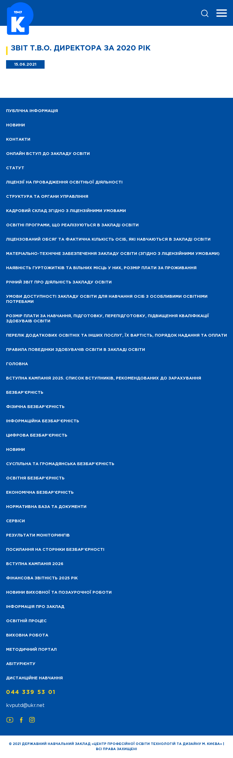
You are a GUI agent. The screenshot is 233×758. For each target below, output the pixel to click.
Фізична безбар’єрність (35, 407)
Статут (15, 168)
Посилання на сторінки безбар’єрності (55, 549)
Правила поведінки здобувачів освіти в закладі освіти (75, 350)
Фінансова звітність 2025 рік (42, 578)
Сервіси (15, 521)
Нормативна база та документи (46, 507)
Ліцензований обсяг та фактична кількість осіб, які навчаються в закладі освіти (108, 239)
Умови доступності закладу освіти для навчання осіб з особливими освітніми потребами (107, 299)
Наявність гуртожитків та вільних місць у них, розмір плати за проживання (101, 268)
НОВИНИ (15, 125)
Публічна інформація (32, 111)
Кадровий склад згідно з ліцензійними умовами (66, 211)
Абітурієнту (20, 664)
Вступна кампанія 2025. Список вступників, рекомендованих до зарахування (103, 378)
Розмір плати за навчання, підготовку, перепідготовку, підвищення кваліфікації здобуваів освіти (107, 318)
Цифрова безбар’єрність (36, 435)
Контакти (18, 139)
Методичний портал (31, 649)
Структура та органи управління (47, 196)
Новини (15, 449)
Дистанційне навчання (34, 678)
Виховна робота (27, 635)
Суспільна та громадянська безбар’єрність (60, 464)
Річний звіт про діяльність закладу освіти (59, 282)
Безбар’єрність (24, 392)
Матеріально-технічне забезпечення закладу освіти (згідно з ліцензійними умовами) (113, 254)
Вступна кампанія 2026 (34, 564)
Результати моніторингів (38, 535)
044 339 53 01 (31, 692)
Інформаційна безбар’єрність (42, 421)
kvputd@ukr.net (25, 705)
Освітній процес (26, 621)
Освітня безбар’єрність (35, 478)
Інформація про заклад (35, 607)
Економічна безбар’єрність (40, 492)
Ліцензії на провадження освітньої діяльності (64, 182)
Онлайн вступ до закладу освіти (48, 154)
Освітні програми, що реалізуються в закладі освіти (72, 225)
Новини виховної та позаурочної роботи (59, 592)
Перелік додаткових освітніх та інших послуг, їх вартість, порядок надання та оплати (116, 335)
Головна (17, 364)
